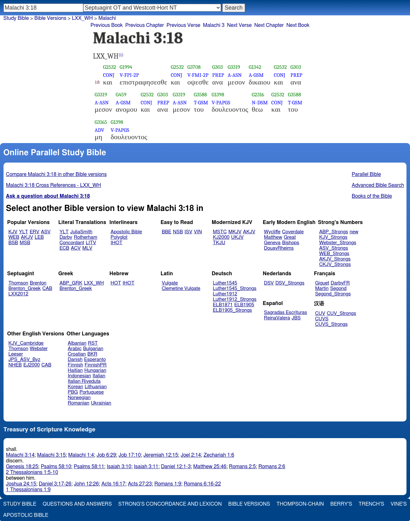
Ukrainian (101, 403)
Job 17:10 (130, 455)
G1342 (255, 67)
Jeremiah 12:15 (161, 455)
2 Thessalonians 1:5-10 (32, 472)
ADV (99, 130)
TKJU (219, 242)
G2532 (109, 67)
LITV (91, 242)
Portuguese (91, 392)
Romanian (78, 403)
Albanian (77, 343)
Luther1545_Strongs (235, 288)
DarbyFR (340, 283)
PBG (73, 392)
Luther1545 (225, 283)
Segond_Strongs (333, 294)
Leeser (15, 354)
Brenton (38, 283)
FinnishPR (96, 365)
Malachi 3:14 (20, 455)
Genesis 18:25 (22, 466)
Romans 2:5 (242, 466)
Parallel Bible (366, 174)
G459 (121, 95)
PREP (218, 75)
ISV (188, 231)
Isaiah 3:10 (119, 466)
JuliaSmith (81, 231)
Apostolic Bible (25, 515)
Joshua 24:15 (21, 483)
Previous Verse (183, 25)
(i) (121, 55)
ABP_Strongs (333, 231)
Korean (75, 386)
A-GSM (256, 75)
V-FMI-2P (198, 75)
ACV (76, 248)
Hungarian (95, 370)
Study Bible (16, 18)
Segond (338, 288)
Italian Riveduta (84, 381)
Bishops (290, 242)
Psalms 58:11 (89, 466)
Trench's (371, 504)
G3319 (234, 67)
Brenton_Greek (24, 288)
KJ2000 (221, 237)
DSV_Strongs (290, 283)
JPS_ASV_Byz (24, 359)
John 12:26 (86, 483)
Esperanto (95, 359)
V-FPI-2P (129, 75)
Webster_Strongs (337, 242)
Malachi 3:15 (51, 455)
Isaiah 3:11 (146, 466)
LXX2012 (18, 294)
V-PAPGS (221, 103)
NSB (178, 231)
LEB (39, 237)
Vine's (399, 504)
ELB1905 (244, 304)
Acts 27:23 (140, 483)
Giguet (322, 283)
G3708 (194, 67)
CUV (320, 313)
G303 (217, 67)
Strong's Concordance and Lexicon (170, 504)
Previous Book (106, 25)
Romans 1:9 (167, 483)
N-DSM (260, 103)
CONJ (108, 75)
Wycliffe (272, 231)
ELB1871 (223, 304)
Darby (66, 237)
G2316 (258, 95)
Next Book (297, 25)
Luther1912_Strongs (235, 299)
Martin (322, 288)
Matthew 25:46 (209, 466)
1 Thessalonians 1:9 (28, 489)
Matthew (273, 237)
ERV (34, 231)
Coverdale (293, 231)
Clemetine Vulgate (181, 288)
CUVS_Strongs (331, 324)
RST (93, 343)
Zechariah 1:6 (219, 455)
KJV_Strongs (333, 237)
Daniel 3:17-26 (55, 483)
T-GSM (201, 103)
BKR (92, 354)
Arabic (75, 348)
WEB (13, 237)
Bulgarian (93, 348)
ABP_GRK (71, 283)
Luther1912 (225, 294)
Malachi (107, 18)
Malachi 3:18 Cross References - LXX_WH (53, 185)
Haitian (75, 370)
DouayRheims (279, 248)
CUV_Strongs (341, 313)
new (354, 231)
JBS (295, 318)
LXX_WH (82, 18)
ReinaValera (277, 318)
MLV (87, 248)
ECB (64, 248)
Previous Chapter (144, 25)
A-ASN (235, 75)
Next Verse (239, 25)
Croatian (77, 354)
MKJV (235, 231)
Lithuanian (96, 386)
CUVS (322, 319)
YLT (23, 231)
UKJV (237, 237)
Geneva (272, 242)
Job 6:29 (106, 455)
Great (290, 237)
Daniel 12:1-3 (176, 466)
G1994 (126, 67)
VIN (198, 231)
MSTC (220, 231)
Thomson (18, 283)
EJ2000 (31, 365)
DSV (269, 283)
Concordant (72, 242)
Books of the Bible (372, 196)
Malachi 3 (213, 25)
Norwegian (79, 397)
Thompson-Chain (300, 504)
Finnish (75, 365)
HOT (116, 283)
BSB (13, 242)
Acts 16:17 (113, 483)
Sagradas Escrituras (285, 312)
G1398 (218, 95)
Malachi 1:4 (81, 455)
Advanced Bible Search (378, 185)
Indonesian (79, 375)
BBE (166, 231)
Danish (75, 359)
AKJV (27, 237)
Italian (99, 375)
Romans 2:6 (271, 466)
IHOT (116, 242)
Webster (39, 348)
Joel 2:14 (191, 455)
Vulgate (170, 283)
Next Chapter (269, 25)
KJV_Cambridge (26, 343)
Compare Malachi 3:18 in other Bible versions (56, 174)
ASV (46, 231)
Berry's (341, 504)
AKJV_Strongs (334, 259)
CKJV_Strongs (335, 264)
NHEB (15, 365)
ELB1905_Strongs (232, 310)
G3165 (101, 122)
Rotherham (85, 237)
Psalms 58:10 (56, 466)
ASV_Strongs (333, 248)
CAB (47, 288)
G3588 (200, 95)
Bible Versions (50, 18)
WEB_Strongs (334, 253)
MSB (25, 242)
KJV (12, 231)
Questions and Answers (77, 504)
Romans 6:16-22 (202, 483)
